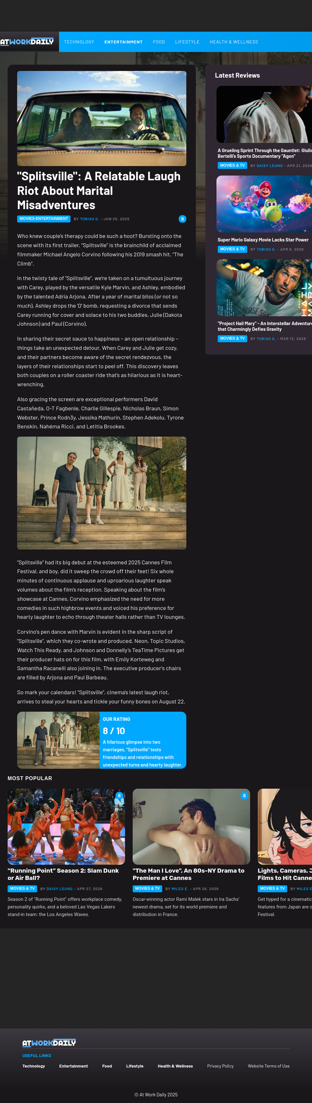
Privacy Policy (220, 1065)
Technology (79, 41)
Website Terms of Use (268, 1065)
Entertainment (123, 41)
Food (159, 41)
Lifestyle (187, 41)
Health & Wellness (234, 41)
